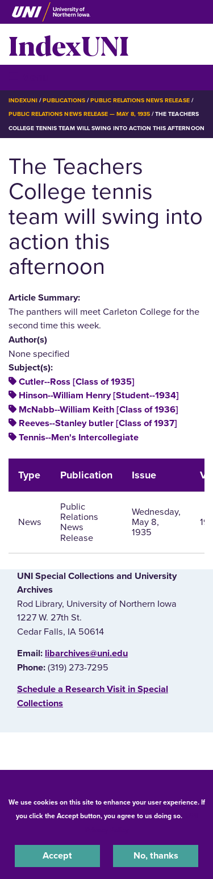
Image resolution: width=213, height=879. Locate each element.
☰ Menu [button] (29, 77)
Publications (64, 100)
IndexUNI (69, 44)
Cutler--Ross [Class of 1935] (77, 382)
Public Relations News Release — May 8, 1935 (79, 114)
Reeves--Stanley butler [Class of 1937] (98, 423)
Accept (57, 855)
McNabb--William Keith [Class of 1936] (98, 409)
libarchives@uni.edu (86, 653)
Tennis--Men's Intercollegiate (79, 437)
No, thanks (155, 855)
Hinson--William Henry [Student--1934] (99, 395)
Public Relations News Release (140, 100)
